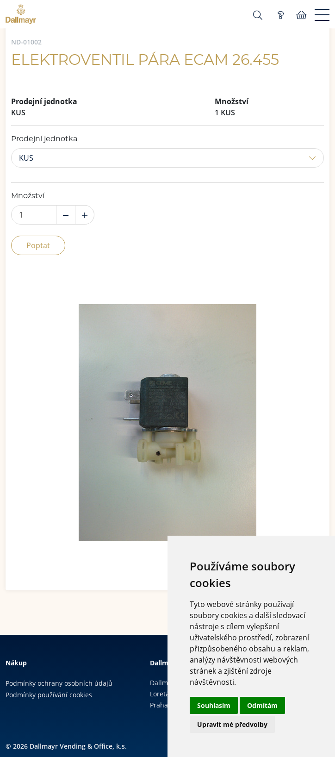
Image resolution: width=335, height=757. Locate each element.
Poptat (38, 245)
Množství (27, 196)
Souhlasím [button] (213, 705)
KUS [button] (26, 158)
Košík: (301, 15)
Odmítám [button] (262, 705)
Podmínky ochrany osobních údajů (59, 683)
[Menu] (322, 15)
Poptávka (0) (280, 15)
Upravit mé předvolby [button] (232, 724)
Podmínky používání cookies (49, 694)
